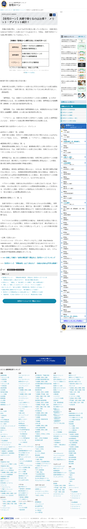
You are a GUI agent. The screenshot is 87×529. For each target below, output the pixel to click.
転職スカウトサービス (59, 388)
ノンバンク (10, 436)
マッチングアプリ (58, 476)
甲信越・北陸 (45, 394)
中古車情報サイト (23, 425)
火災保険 (2, 390)
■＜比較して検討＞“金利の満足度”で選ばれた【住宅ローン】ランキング (29, 257)
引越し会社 (22, 413)
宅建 (37, 459)
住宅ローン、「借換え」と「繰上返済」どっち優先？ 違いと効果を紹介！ (23, 282)
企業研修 (55, 438)
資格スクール (38, 468)
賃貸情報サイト (4, 478)
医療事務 (41, 457)
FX (1, 432)
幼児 (37, 449)
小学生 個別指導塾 (40, 427)
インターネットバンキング (7, 426)
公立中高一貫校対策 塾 (41, 419)
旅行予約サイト (23, 486)
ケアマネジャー (46, 463)
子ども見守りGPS (24, 480)
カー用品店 (38, 510)
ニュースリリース (25, 518)
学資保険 (2, 402)
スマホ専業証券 (4, 419)
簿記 (41, 459)
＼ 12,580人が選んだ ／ (45, 360)
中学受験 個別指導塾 (40, 415)
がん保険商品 (72, 444)
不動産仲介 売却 (4, 462)
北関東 (9, 501)
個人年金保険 (72, 459)
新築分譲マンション (6, 491)
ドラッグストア (39, 504)
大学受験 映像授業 (40, 388)
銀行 (3, 417)
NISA (1, 413)
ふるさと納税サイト (24, 402)
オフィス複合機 (23, 473)
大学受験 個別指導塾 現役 (42, 379)
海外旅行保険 (4, 392)
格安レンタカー (23, 419)
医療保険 (2, 398)
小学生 (48, 434)
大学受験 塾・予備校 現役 (42, 375)
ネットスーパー (23, 396)
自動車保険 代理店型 (74, 415)
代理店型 (4, 379)
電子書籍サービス (23, 455)
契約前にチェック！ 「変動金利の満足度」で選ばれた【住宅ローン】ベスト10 (24, 277)
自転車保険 (3, 388)
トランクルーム (23, 404)
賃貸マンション (4, 480)
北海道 (38, 392)
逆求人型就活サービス (59, 379)
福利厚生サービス (23, 476)
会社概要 (17, 518)
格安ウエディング (58, 468)
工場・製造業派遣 (58, 402)
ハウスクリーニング (24, 383)
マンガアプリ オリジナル (25, 465)
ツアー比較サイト (23, 499)
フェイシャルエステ (59, 455)
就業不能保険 (72, 449)
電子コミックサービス (25, 457)
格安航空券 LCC (23, 495)
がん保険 (2, 400)
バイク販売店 (22, 436)
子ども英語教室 (39, 447)
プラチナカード (76, 498)
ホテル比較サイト (23, 493)
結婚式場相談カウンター (60, 472)
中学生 (43, 434)
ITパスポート (44, 465)
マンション (5, 464)
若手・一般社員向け (60, 444)
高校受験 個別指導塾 (40, 400)
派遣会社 (55, 400)
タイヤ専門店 (38, 512)
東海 (8, 472)
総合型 (21, 459)
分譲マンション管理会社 (7, 470)
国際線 (26, 497)
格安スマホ (79, 383)
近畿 (11, 472)
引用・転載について (53, 518)
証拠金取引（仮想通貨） (8, 453)
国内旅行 (22, 488)
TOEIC (38, 461)
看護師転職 (56, 392)
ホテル (20, 505)
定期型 (77, 434)
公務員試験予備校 (40, 476)
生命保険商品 (72, 438)
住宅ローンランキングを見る (73, 321)
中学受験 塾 (38, 411)
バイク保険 (3, 381)
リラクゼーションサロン (42, 491)
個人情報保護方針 (35, 518)
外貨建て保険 (72, 453)
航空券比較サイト (23, 491)
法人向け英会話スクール (42, 478)
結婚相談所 (56, 470)
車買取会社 (22, 423)
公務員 (38, 465)
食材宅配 (21, 388)
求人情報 (61, 518)
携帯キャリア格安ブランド (76, 377)
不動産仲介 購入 (4, 466)
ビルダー (4, 499)
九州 (15, 472)
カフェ (20, 448)
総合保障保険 (72, 457)
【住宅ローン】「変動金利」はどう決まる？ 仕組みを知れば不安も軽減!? (30, 263)
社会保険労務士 (45, 461)
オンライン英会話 (40, 453)
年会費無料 (5, 440)
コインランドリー (23, 385)
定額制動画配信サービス (25, 450)
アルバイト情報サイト (59, 381)
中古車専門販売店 (25, 429)
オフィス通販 (22, 471)
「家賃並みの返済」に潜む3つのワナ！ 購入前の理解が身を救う (20, 280)
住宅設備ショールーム (6, 483)
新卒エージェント (58, 415)
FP (37, 457)
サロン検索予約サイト (59, 459)
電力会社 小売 (22, 478)
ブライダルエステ (58, 453)
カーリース (22, 421)
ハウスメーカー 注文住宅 (6, 495)
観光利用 (22, 509)
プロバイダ (72, 385)
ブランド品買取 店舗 (24, 467)
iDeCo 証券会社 (4, 421)
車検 (20, 444)
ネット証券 (3, 411)
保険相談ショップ (5, 404)
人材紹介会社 (57, 418)
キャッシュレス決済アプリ (7, 447)
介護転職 (55, 394)
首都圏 (3, 472)
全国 (63, 492)
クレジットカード (5, 438)
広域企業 (72, 394)
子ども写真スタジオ (24, 452)
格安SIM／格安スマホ (75, 381)
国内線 (21, 497)
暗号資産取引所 (4, 449)
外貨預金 (2, 428)
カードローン (4, 434)
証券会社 (4, 415)
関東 (64, 485)
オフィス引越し (23, 469)
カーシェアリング (23, 415)
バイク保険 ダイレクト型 (76, 417)
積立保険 (71, 463)
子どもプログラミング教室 (42, 480)
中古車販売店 (22, 427)
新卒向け (57, 446)
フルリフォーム (6, 487)
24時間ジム (38, 489)
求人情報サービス (58, 406)
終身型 (72, 434)
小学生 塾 (37, 423)
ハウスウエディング (59, 466)
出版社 (21, 463)
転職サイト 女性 (57, 385)
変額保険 (71, 461)
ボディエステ (57, 457)
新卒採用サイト (57, 412)
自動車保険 (3, 375)
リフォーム (20, 269)
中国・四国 (14, 503)
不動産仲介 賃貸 (4, 476)
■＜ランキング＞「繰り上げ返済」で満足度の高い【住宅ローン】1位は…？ (23, 287)
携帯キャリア (72, 375)
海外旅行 (28, 488)
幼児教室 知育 (39, 440)
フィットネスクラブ (40, 487)
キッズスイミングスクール (42, 493)
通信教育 (37, 432)
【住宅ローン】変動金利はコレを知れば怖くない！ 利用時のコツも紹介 (22, 292)
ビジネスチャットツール (60, 434)
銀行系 (3, 436)
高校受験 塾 (38, 390)
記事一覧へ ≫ (81, 36)
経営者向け (58, 440)
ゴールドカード (6, 444)
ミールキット (22, 392)
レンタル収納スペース (26, 406)
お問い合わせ (43, 518)
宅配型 (21, 411)
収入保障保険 (73, 442)
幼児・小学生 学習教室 (41, 438)
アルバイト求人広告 (59, 423)
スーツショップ (39, 508)
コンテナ (22, 408)
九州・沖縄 (39, 398)
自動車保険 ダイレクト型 (76, 413)
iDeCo (70, 477)
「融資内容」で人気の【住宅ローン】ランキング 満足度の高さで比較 (22, 294)
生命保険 (2, 396)
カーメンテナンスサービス (26, 446)
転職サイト (56, 383)
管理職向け (58, 442)
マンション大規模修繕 (6, 474)
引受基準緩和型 (74, 436)
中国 (83, 390)
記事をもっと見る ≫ (67, 102)
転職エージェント (58, 390)
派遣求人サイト (57, 404)
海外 (24, 503)
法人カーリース (57, 430)
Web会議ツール (57, 436)
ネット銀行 (3, 424)
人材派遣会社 (57, 421)
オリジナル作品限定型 (26, 461)
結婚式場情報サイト (59, 474)
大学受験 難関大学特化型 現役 (43, 383)
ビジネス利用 (23, 507)
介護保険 (71, 455)
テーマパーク (57, 496)
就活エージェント (58, 375)
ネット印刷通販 (57, 432)
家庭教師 (37, 436)
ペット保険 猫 (72, 430)
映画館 (55, 483)
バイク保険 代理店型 (74, 419)
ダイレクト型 (5, 377)
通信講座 (37, 455)
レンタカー (22, 417)
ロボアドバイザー (5, 455)
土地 (15, 464)
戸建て (11, 464)
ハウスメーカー (6, 508)
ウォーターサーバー (24, 375)
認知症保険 (72, 451)
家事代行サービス (23, 381)
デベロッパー (5, 510)
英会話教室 (38, 451)
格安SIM (72, 383)
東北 (4, 501)
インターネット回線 (74, 396)
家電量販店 (38, 502)
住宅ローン (11, 269)
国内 (21, 503)
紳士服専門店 (38, 506)
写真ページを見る (30, 72)
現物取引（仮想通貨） (8, 451)
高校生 (38, 434)
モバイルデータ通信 (74, 379)
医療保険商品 (72, 432)
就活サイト (56, 377)
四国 (71, 392)
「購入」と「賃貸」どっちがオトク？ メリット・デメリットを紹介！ (22, 284)
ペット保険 (3, 394)
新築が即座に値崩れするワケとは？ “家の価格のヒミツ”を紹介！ (20, 289)
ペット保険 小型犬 (74, 428)
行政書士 (38, 463)
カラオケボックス (58, 494)
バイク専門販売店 (25, 438)
